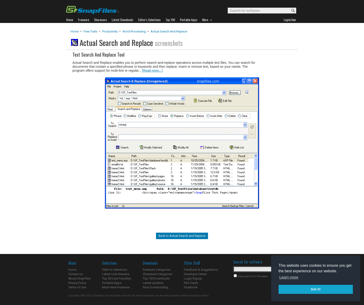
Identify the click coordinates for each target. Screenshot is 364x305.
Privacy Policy (77, 283)
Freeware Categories (156, 269)
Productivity (110, 31)
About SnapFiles (79, 278)
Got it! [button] (316, 289)
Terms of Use (77, 287)
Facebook (191, 287)
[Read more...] (152, 70)
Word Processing (134, 31)
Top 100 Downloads (156, 278)
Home (75, 31)
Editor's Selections (114, 269)
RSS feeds (191, 283)
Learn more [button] (288, 277)
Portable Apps (111, 283)
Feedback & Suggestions (201, 269)
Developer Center (195, 274)
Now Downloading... (156, 287)
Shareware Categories (157, 274)
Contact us (75, 274)
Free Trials (90, 31)
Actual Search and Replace (169, 31)
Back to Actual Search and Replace (182, 236)
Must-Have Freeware (116, 287)
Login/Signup (193, 278)
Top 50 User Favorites (116, 278)
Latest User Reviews (115, 274)
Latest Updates (153, 283)
